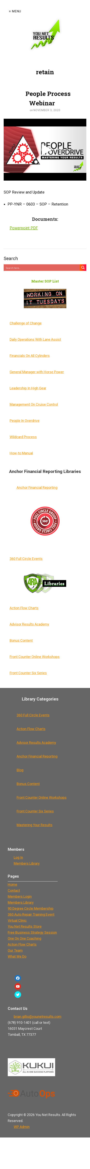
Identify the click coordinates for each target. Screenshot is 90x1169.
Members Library (27, 863)
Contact (14, 890)
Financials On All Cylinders (30, 356)
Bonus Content (21, 640)
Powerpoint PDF (24, 228)
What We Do (17, 956)
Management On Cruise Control (34, 404)
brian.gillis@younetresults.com (37, 1017)
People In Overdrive (24, 421)
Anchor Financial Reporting (37, 488)
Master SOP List (45, 281)
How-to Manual (21, 453)
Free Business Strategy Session (32, 932)
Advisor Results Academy (29, 624)
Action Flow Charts (24, 608)
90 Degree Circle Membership (30, 908)
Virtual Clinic (17, 920)
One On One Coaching (24, 938)
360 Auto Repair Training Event (31, 914)
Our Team (15, 950)
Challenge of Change (26, 323)
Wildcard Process (23, 437)
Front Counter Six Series (28, 673)
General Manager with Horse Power (37, 372)
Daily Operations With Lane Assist (35, 339)
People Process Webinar (48, 98)
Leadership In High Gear (28, 388)
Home (12, 884)
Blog (20, 770)
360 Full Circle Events (26, 559)
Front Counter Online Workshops (35, 657)
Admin (22, 1127)
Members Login (20, 896)
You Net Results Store (25, 926)
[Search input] (42, 267)
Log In (18, 857)
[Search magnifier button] (83, 267)
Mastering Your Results (34, 825)
